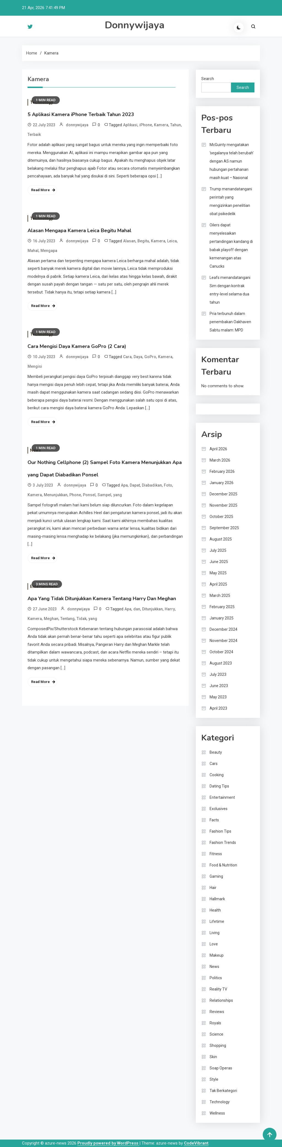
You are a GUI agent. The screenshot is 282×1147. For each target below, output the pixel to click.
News (214, 966)
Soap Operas (221, 1068)
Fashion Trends (223, 842)
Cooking (217, 775)
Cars (214, 763)
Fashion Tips (220, 831)
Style (214, 1079)
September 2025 (224, 528)
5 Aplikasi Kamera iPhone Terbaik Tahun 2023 (81, 114)
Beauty (216, 752)
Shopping (218, 1045)
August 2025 (221, 539)
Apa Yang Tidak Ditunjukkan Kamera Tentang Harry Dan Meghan (102, 598)
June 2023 (219, 686)
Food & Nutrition (223, 865)
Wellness (217, 1113)
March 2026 (220, 460)
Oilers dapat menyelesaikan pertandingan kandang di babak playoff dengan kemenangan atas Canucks (231, 245)
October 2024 (221, 652)
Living (214, 933)
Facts (214, 820)
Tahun (175, 125)
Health (215, 910)
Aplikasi (130, 125)
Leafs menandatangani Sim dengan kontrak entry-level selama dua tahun (230, 289)
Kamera (161, 125)
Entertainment (222, 797)
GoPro (150, 357)
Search (207, 78)
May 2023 (218, 697)
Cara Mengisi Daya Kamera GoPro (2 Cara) (77, 346)
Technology (220, 1102)
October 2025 (221, 516)
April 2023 (218, 708)
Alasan (129, 241)
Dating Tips (219, 786)
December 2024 (223, 629)
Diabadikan (152, 485)
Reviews (217, 1011)
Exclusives (218, 808)
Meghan (51, 618)
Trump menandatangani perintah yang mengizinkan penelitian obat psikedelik (231, 201)
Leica (172, 241)
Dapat (135, 485)
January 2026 (222, 483)
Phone (75, 495)
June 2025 (219, 561)
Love (214, 944)
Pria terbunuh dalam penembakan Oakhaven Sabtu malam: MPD (230, 321)
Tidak (81, 618)
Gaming (216, 876)
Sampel (104, 495)
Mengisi (35, 366)
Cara (127, 357)
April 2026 (218, 449)
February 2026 (222, 471)
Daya (138, 357)
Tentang (67, 618)
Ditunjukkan (152, 609)
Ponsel (89, 495)
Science (216, 1034)
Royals (215, 1023)
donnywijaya (77, 125)
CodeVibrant (196, 1143)
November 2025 (223, 505)
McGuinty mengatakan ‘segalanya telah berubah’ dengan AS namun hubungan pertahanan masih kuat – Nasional (232, 161)
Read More (40, 190)
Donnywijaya (134, 25)
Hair (213, 887)
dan (136, 609)
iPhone (145, 125)
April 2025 (218, 584)
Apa (124, 485)
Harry (170, 609)
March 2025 (220, 595)
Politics (216, 978)
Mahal (33, 250)
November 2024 (223, 640)
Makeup (217, 955)
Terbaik (34, 134)
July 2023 (218, 674)
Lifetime (217, 921)
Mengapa (48, 250)
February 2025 (222, 607)
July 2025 (218, 550)
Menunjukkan (55, 495)
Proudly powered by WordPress (108, 1143)
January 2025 (222, 618)
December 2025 (223, 494)
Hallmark (217, 899)
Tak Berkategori (223, 1090)
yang (117, 495)
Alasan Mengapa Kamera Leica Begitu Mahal (79, 230)
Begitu (143, 241)
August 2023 (221, 663)
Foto (168, 485)
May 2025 (218, 573)
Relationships (221, 1000)
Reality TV (218, 989)
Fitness (216, 854)
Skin (213, 1057)
